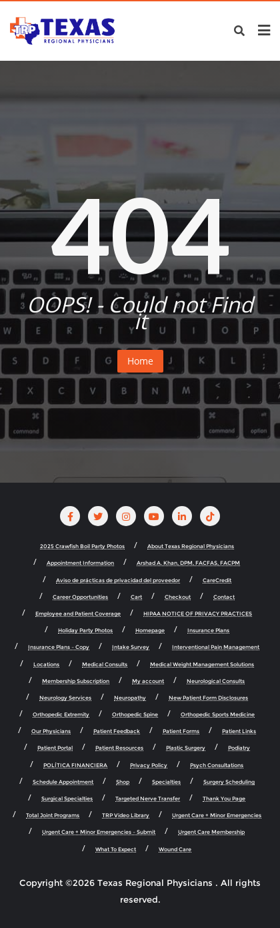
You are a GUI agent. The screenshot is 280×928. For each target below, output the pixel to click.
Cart (136, 597)
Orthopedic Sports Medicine (218, 715)
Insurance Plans (208, 631)
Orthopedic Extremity (61, 715)
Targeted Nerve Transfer (147, 799)
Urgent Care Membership (211, 832)
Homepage (150, 631)
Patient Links (239, 731)
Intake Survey (130, 647)
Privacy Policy (148, 765)
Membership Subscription (75, 681)
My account (148, 681)
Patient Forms (181, 731)
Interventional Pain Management (215, 647)
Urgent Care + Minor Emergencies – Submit (98, 832)
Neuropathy (130, 698)
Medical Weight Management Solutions (202, 665)
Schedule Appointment (63, 782)
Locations (46, 665)
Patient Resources (119, 748)
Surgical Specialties (67, 799)
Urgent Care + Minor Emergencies (216, 816)
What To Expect (115, 850)
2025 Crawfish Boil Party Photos (82, 546)
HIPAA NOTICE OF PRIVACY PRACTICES (197, 614)
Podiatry (239, 748)
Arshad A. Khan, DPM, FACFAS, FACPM (188, 563)
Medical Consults (104, 665)
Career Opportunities (80, 597)
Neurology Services (65, 698)
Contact (224, 597)
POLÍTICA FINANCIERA (75, 765)
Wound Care (175, 850)
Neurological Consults (216, 681)
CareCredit (217, 580)
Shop (122, 782)
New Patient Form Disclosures (208, 698)
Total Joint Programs (52, 816)
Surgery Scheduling (229, 782)
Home (140, 361)
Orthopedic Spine (135, 715)
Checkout (178, 597)
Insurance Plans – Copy (58, 647)
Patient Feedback (116, 731)
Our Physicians (51, 731)
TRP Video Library (125, 816)
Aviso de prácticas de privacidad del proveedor (118, 580)
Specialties (166, 782)
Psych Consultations (216, 765)
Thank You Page (224, 799)
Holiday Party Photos (85, 631)
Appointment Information (80, 563)
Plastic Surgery (185, 748)
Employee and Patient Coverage (78, 614)
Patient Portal (55, 748)
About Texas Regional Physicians (190, 546)
